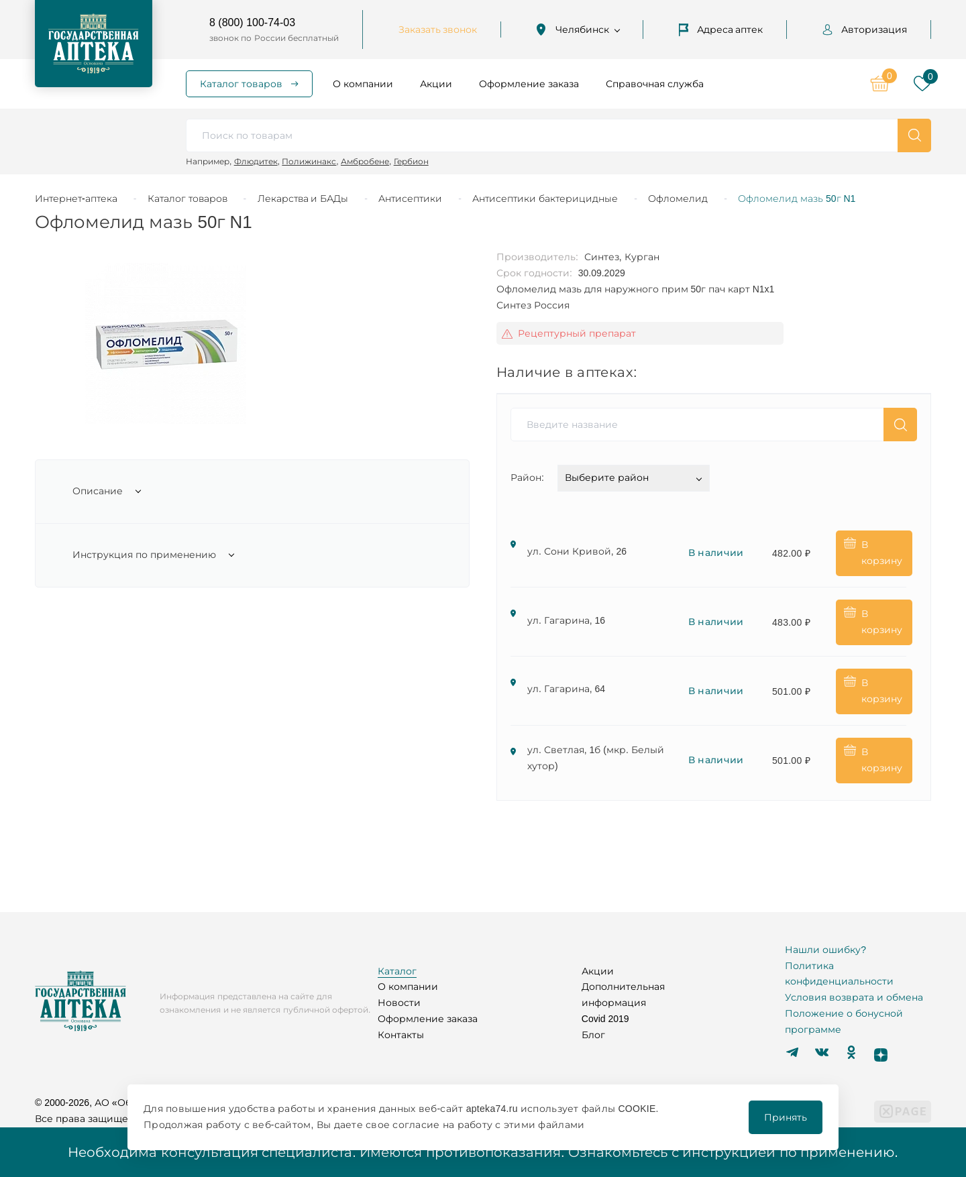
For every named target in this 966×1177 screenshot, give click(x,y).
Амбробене (365, 161)
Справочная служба (655, 84)
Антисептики (410, 198)
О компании (363, 84)
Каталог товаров (241, 84)
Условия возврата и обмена (854, 997)
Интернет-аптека (76, 198)
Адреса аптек (721, 29)
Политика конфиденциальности (839, 974)
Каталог (397, 971)
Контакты (401, 1035)
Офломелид (678, 198)
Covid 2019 (605, 1019)
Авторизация (864, 29)
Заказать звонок (438, 29)
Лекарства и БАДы (303, 198)
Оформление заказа (529, 84)
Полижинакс (309, 161)
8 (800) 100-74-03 (252, 22)
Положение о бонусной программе (844, 1021)
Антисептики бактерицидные (545, 198)
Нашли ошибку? (825, 950)
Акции (436, 84)
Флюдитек (256, 161)
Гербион (411, 161)
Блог (593, 1035)
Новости (399, 1003)
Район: (527, 477)
